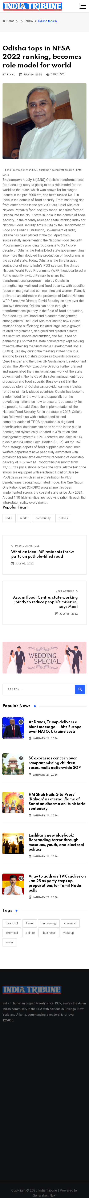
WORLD (24, 518)
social (9, 942)
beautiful (12, 923)
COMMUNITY (43, 518)
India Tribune (47, 1193)
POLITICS (63, 518)
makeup (68, 932)
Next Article (67, 591)
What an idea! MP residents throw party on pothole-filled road (42, 554)
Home (9, 21)
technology (48, 923)
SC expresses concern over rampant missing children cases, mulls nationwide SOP (55, 763)
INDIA (29, 21)
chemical (70, 923)
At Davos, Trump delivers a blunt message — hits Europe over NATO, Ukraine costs (55, 727)
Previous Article (25, 545)
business (49, 932)
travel (29, 923)
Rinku (11, 74)
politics (30, 932)
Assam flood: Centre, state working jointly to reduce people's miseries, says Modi (45, 602)
